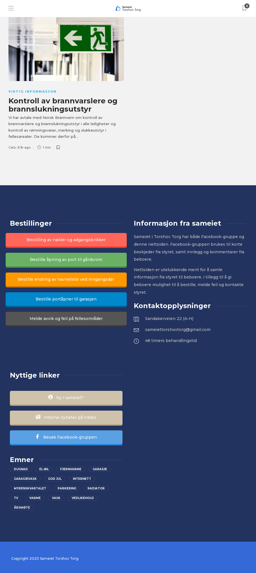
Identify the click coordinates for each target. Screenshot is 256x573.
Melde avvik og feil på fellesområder (66, 318)
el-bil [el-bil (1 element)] (44, 469)
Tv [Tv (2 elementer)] (16, 498)
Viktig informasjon (32, 91)
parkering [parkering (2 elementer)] (67, 488)
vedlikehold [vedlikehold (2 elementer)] (83, 498)
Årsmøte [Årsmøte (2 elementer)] (22, 507)
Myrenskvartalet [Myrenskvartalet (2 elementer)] (30, 488)
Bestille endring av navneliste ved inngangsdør (66, 279)
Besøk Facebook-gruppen (66, 437)
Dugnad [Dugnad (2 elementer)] (21, 469)
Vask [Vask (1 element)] (56, 498)
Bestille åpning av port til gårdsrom (66, 259)
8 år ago (23, 147)
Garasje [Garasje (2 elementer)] (100, 469)
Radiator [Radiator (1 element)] (96, 488)
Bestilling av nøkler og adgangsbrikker (66, 239)
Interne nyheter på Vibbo (66, 417)
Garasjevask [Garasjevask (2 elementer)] (25, 479)
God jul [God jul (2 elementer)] (55, 479)
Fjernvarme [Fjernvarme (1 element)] (70, 469)
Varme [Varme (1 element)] (35, 498)
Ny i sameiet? (66, 397)
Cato (12, 147)
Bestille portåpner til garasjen (66, 299)
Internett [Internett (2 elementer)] (82, 479)
